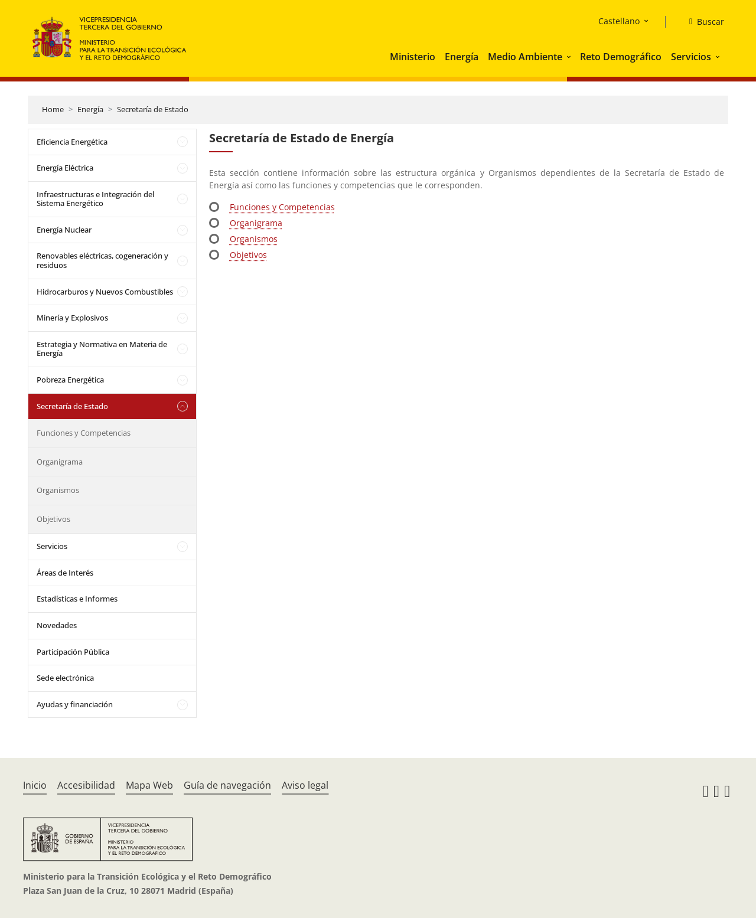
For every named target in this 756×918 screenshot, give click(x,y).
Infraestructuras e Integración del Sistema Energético (95, 199)
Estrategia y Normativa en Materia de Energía (102, 349)
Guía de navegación (227, 785)
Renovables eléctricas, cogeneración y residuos (102, 260)
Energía (461, 56)
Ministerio (412, 56)
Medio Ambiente (525, 56)
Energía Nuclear (64, 229)
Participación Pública (73, 651)
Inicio (35, 785)
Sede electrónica (65, 677)
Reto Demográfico (621, 56)
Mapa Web (149, 785)
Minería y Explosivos (72, 317)
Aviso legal (305, 785)
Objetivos (53, 519)
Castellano (619, 21)
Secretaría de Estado (152, 109)
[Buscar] (702, 22)
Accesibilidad (86, 785)
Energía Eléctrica (65, 167)
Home (53, 109)
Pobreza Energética (70, 379)
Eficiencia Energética (72, 141)
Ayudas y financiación (75, 704)
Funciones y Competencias (84, 432)
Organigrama (60, 461)
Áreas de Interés (65, 572)
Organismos (58, 490)
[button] (570, 56)
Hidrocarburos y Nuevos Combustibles (105, 291)
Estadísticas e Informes (77, 598)
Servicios (691, 56)
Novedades (57, 625)
